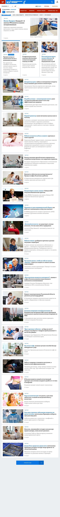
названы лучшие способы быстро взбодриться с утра (40, 346)
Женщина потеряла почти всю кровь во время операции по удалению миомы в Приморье (38, 452)
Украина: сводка (41, 10)
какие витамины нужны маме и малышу (40, 116)
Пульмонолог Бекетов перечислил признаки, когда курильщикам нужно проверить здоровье (39, 87)
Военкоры (31, 10)
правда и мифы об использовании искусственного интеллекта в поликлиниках (40, 279)
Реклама (46, 6)
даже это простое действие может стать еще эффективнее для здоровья (39, 100)
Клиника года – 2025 (53, 10)
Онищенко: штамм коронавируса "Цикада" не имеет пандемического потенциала (40, 267)
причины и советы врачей (39, 136)
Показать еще (27, 462)
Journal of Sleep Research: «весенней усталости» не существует (39, 229)
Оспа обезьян (47, 15)
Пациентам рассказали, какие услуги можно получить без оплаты (29, 65)
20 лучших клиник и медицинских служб (49, 59)
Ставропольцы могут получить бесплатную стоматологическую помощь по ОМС (29, 59)
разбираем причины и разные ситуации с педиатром (39, 241)
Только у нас (23, 10)
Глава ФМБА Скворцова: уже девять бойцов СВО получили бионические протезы (39, 195)
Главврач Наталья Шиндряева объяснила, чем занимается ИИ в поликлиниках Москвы (38, 284)
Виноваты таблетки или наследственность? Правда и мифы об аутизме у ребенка (38, 175)
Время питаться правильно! (31, 15)
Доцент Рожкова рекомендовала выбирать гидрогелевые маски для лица (37, 402)
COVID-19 (41, 15)
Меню (2, 2)
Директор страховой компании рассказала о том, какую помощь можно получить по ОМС (16, 29)
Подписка (55, 6)
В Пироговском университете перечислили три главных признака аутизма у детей (38, 179)
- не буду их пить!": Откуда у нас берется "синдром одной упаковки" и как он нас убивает (40, 330)
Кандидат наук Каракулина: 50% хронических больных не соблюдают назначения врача (40, 335)
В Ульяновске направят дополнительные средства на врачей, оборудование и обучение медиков (40, 299)
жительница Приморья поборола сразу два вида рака (40, 414)
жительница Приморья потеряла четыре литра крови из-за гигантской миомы (39, 447)
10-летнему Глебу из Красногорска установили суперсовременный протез (38, 434)
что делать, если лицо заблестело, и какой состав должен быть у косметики (38, 397)
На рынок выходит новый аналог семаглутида (38, 385)
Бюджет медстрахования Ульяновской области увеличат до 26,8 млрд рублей (39, 295)
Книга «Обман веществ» (18, 15)
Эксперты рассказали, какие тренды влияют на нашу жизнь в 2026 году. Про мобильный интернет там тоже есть (40, 368)
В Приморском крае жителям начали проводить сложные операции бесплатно (39, 319)
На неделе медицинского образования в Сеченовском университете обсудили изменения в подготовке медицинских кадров (40, 163)
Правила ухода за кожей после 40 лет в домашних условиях (9, 58)
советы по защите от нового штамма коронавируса (39, 262)
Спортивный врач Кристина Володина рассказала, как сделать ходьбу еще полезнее (40, 105)
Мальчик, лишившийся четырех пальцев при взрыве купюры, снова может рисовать (39, 430)
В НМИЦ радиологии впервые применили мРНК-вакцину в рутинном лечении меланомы (39, 212)
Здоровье (6, 18)
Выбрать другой (10, 11)
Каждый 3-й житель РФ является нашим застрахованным (14, 23)
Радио (39, 6)
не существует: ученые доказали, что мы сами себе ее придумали (39, 225)
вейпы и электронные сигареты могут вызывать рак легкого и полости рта (40, 82)
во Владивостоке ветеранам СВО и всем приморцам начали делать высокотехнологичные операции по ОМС (40, 313)
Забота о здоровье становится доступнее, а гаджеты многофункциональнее (38, 363)
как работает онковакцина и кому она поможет (39, 208)
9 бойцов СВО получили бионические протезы (38, 191)
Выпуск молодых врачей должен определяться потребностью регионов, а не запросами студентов (40, 158)
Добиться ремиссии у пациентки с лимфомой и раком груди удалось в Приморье (38, 419)
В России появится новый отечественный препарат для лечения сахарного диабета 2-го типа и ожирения (40, 380)
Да (3, 11)
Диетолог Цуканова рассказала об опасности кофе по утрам (40, 350)
